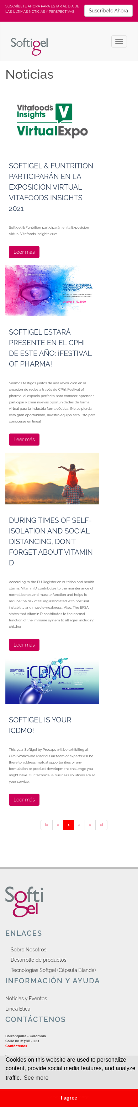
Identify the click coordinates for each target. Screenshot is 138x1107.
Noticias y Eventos (26, 998)
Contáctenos (16, 1046)
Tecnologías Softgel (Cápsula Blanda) (53, 970)
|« (46, 825)
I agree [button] (69, 1098)
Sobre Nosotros (28, 949)
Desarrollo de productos (39, 960)
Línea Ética (17, 1009)
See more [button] (36, 1078)
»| (101, 825)
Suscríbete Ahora (108, 10)
